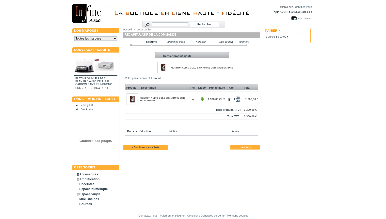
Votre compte (305, 18)
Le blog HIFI (87, 105)
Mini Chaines (89, 199)
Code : (173, 130)
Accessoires (88, 174)
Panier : (284, 12)
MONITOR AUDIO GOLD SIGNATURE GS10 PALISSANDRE (202, 68)
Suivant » (245, 147)
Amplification (89, 179)
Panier (271, 30)
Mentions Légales (237, 215)
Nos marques (86, 30)
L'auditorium (87, 109)
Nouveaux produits (92, 50)
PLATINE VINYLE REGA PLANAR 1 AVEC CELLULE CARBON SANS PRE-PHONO (93, 81)
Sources (85, 204)
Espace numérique (93, 189)
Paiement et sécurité (172, 215)
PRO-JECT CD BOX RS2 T (91, 87)
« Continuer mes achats (146, 147)
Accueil (127, 29)
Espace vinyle (89, 194)
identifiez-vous (303, 6)
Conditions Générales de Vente (206, 215)
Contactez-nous (147, 215)
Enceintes (86, 184)
